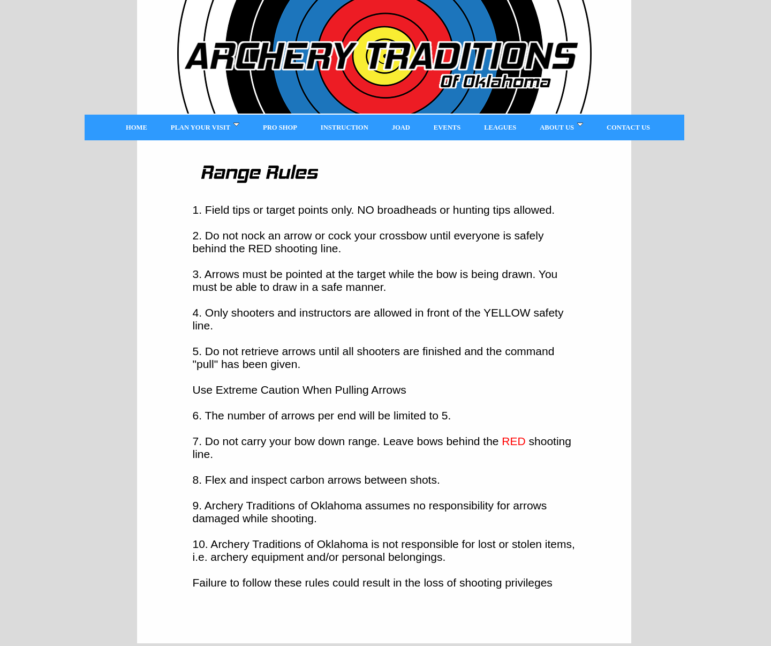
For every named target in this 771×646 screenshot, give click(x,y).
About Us (561, 126)
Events (447, 127)
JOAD (401, 127)
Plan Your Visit (205, 126)
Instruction (344, 127)
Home (136, 127)
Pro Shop (280, 127)
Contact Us (628, 127)
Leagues (500, 127)
